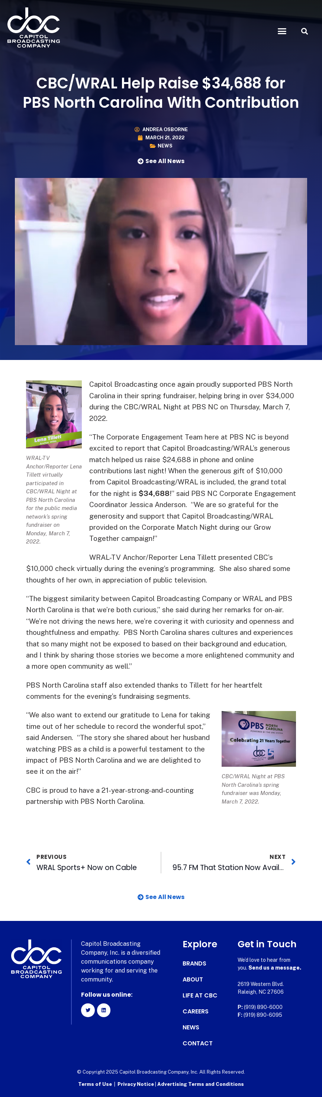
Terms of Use (95, 1084)
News (165, 146)
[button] (282, 31)
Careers (196, 1011)
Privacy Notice (136, 1084)
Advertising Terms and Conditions (200, 1084)
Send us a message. (274, 968)
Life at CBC (200, 995)
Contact (198, 1043)
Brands (194, 963)
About (193, 979)
